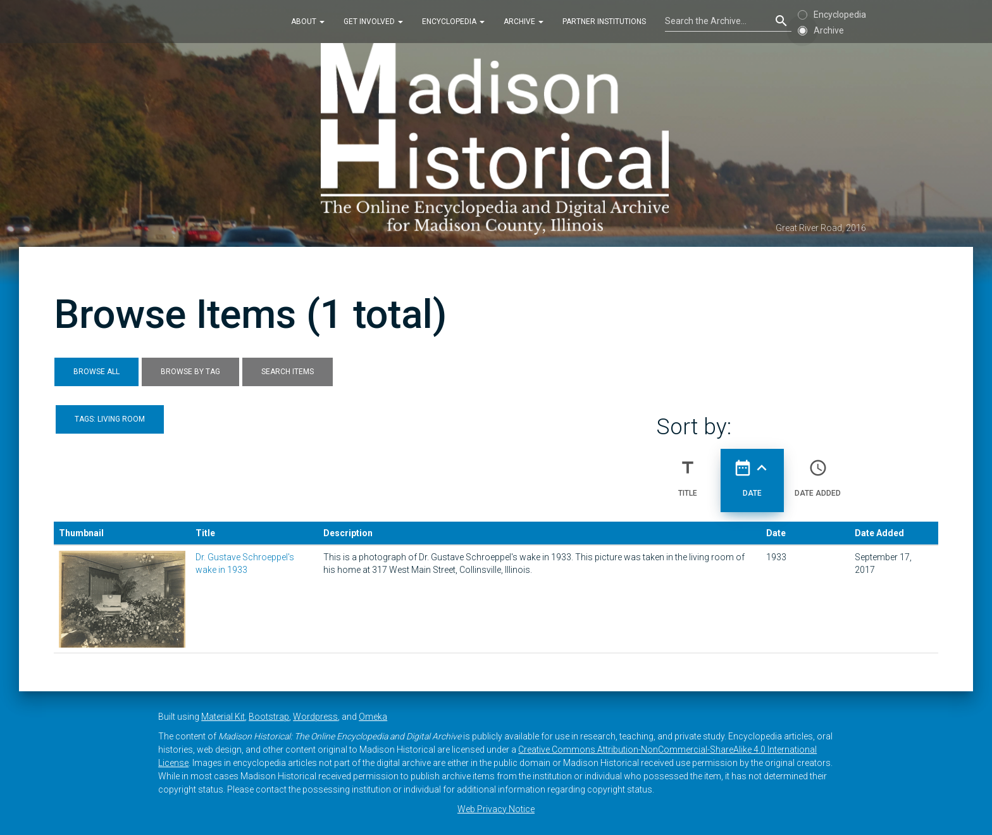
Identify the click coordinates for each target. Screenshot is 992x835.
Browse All (96, 371)
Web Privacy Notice (496, 809)
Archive (523, 21)
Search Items (287, 371)
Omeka (373, 717)
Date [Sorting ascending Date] (752, 473)
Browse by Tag (190, 371)
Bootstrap (269, 717)
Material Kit (223, 717)
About (308, 21)
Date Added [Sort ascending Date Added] (818, 473)
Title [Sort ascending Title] (687, 473)
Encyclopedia (453, 21)
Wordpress (315, 717)
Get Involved (373, 21)
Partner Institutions (604, 21)
